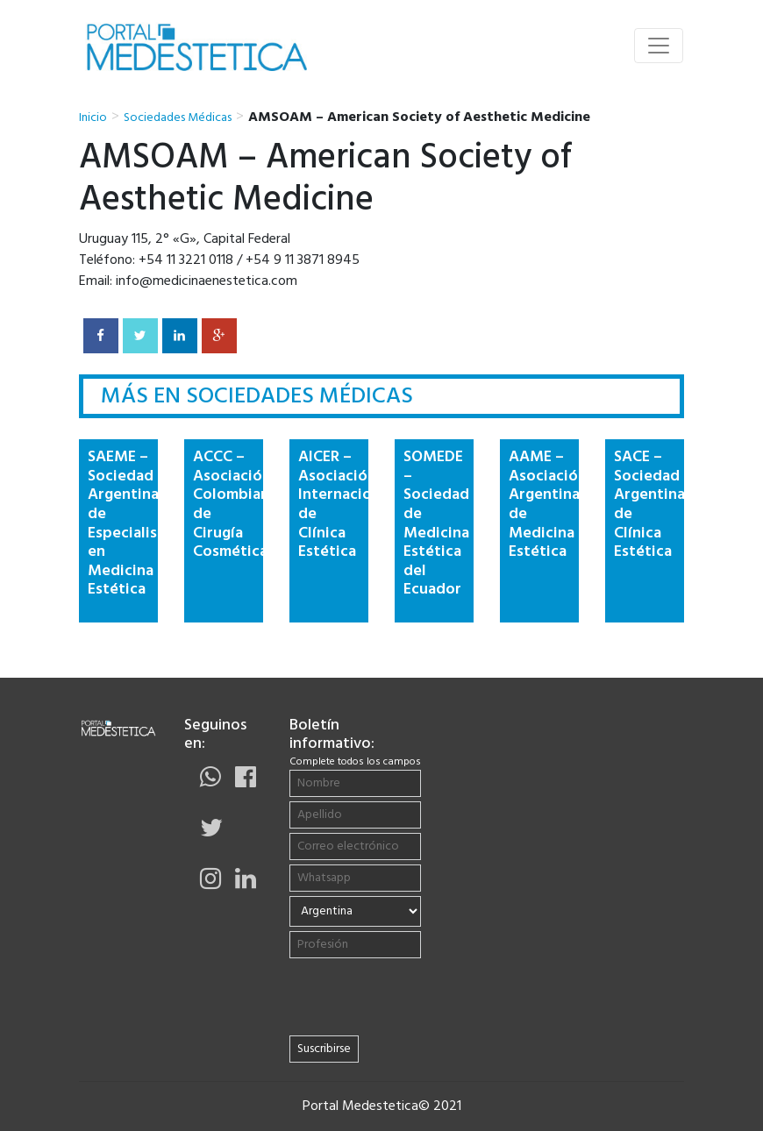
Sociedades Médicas (178, 118)
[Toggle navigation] (658, 45)
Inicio (93, 118)
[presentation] (402, 997)
